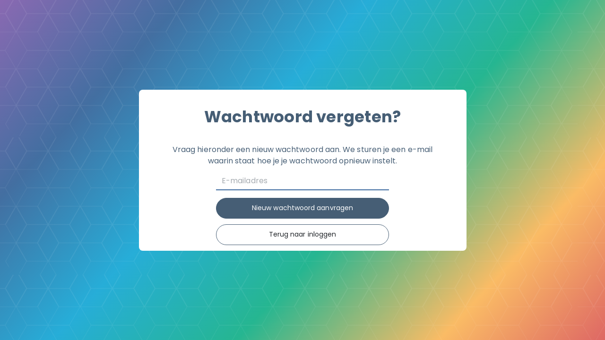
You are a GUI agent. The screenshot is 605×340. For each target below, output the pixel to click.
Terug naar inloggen (303, 234)
